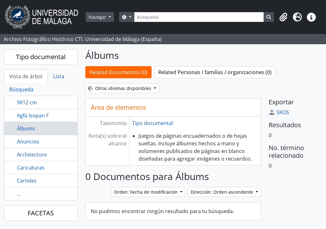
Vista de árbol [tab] (25, 76)
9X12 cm (27, 102)
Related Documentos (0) (118, 72)
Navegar (98, 17)
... (19, 193)
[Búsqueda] (199, 17)
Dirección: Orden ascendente (222, 192)
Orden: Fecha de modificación (146, 192)
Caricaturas (31, 167)
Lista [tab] (58, 76)
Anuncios (28, 141)
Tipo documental (41, 56)
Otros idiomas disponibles (120, 88)
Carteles (27, 180)
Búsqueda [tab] (21, 89)
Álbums (26, 128)
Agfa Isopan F (33, 115)
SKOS (279, 112)
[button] (283, 17)
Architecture (32, 154)
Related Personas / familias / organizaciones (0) (215, 72)
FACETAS (41, 213)
